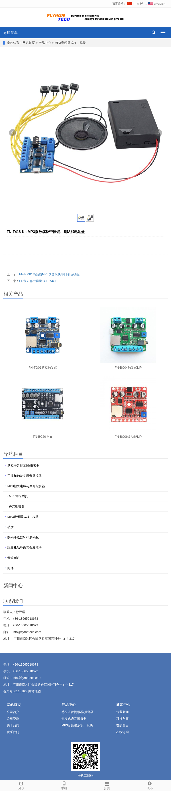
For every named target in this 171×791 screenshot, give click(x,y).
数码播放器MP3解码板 (23, 537)
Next (158, 132)
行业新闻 (122, 712)
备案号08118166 (14, 691)
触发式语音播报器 (73, 718)
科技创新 (122, 718)
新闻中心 (123, 705)
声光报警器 (16, 506)
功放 (10, 527)
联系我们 (13, 732)
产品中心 (45, 43)
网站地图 (34, 691)
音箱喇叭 (13, 558)
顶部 (149, 785)
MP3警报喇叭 (18, 496)
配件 (10, 568)
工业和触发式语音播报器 (24, 476)
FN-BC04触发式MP (128, 367)
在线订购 (122, 732)
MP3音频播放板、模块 (70, 43)
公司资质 (13, 718)
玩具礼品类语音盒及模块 (24, 547)
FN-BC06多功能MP (128, 436)
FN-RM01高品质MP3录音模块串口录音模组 (49, 274)
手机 (64, 785)
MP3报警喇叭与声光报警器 (26, 486)
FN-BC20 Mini (43, 436)
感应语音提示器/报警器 (23, 465)
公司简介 (13, 712)
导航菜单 (10, 33)
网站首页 (28, 43)
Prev (12, 132)
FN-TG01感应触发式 (42, 367)
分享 (21, 785)
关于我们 (13, 725)
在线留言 (122, 725)
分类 (107, 785)
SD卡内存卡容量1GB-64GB (38, 281)
